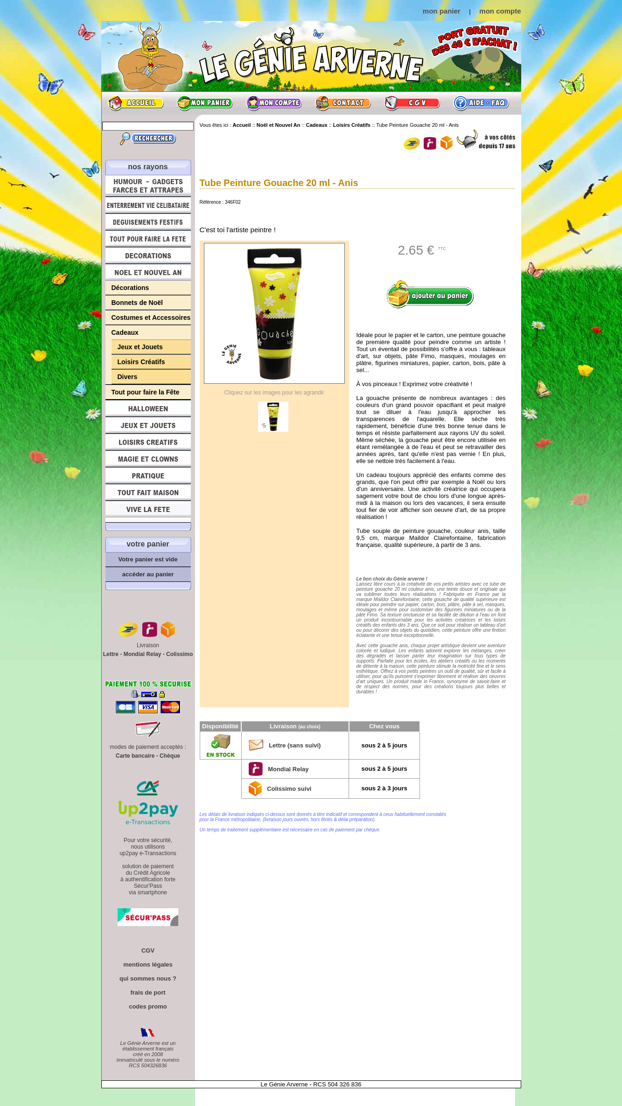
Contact (343, 103)
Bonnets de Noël (137, 302)
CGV (412, 103)
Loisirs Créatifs (141, 362)
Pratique (148, 476)
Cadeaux (125, 332)
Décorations (148, 255)
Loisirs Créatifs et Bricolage (148, 442)
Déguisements (148, 222)
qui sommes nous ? (147, 978)
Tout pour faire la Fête (148, 239)
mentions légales (147, 964)
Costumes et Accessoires (151, 317)
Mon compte (274, 103)
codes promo (148, 1006)
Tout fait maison (148, 492)
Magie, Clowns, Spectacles (148, 459)
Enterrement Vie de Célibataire (148, 205)
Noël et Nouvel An (148, 272)
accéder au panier (148, 574)
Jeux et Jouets (140, 347)
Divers (128, 376)
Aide (481, 103)
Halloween (148, 408)
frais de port (147, 992)
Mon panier (205, 103)
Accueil (136, 103)
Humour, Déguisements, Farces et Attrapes (148, 185)
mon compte (500, 11)
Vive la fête (148, 511)
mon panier (442, 11)
